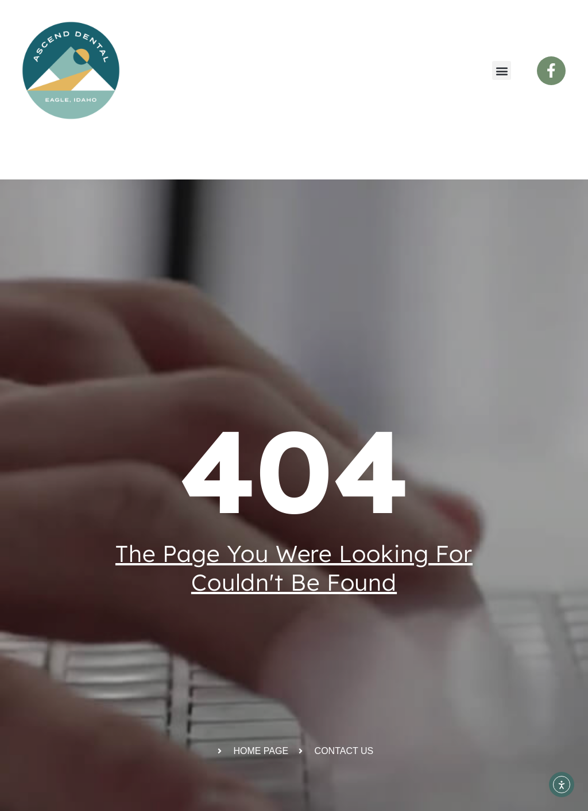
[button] (501, 70)
